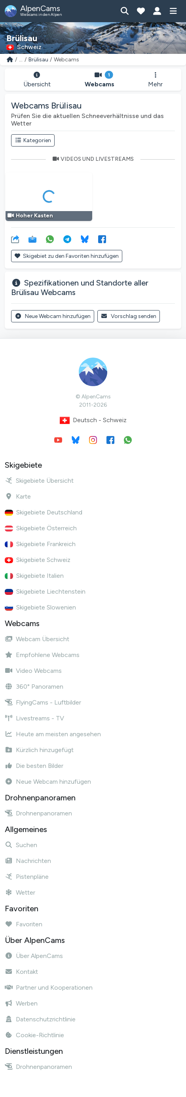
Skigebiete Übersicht (39, 480)
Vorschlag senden (129, 316)
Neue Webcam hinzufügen (53, 316)
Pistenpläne (27, 876)
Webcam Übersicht (37, 639)
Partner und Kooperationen (49, 987)
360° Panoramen (34, 686)
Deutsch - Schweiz (93, 420)
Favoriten (23, 924)
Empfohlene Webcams (42, 655)
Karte (18, 496)
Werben (21, 1003)
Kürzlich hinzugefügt (39, 750)
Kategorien (33, 140)
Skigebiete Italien (34, 575)
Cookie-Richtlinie (34, 1035)
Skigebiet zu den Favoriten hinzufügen (67, 256)
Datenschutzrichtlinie (40, 1019)
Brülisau (38, 59)
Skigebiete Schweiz (37, 560)
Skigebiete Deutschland (43, 512)
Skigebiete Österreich (41, 528)
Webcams (99, 80)
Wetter (20, 892)
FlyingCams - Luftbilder (43, 702)
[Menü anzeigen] (173, 11)
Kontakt (21, 971)
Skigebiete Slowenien (40, 607)
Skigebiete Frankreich (40, 544)
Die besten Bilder (34, 765)
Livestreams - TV (34, 718)
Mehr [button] (155, 80)
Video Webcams (33, 670)
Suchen (21, 845)
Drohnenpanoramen (38, 813)
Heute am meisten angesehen (53, 734)
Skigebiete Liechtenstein (45, 591)
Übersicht (37, 80)
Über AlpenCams (34, 956)
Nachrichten (28, 861)
